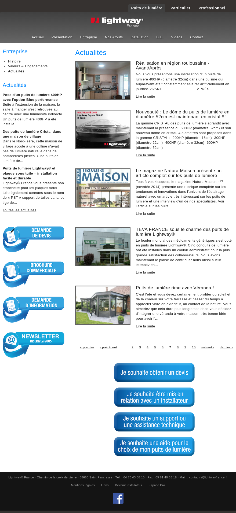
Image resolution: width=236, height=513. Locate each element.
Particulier (180, 8)
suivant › (207, 347)
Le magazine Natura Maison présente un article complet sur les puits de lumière (179, 173)
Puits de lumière (146, 8)
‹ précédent (108, 347)
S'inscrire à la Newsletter (33, 344)
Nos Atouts (114, 37)
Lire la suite (145, 96)
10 (194, 347)
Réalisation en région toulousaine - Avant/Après (172, 66)
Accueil (38, 37)
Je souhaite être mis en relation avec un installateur (154, 397)
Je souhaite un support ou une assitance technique (154, 421)
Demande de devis (33, 239)
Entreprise (88, 37)
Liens (105, 485)
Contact (196, 37)
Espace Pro (157, 485)
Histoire (14, 61)
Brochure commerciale (33, 274)
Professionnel (211, 8)
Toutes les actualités (19, 210)
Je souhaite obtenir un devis (154, 372)
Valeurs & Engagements (28, 66)
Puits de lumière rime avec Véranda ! (175, 287)
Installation (139, 37)
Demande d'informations (33, 309)
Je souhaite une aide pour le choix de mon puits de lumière (154, 446)
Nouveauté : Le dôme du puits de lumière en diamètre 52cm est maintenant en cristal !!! (183, 114)
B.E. (159, 37)
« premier (87, 347)
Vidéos (176, 37)
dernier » (226, 347)
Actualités (16, 71)
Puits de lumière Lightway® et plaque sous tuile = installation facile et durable (30, 173)
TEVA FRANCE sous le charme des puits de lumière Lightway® (182, 232)
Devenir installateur (128, 485)
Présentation (62, 37)
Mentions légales (83, 485)
